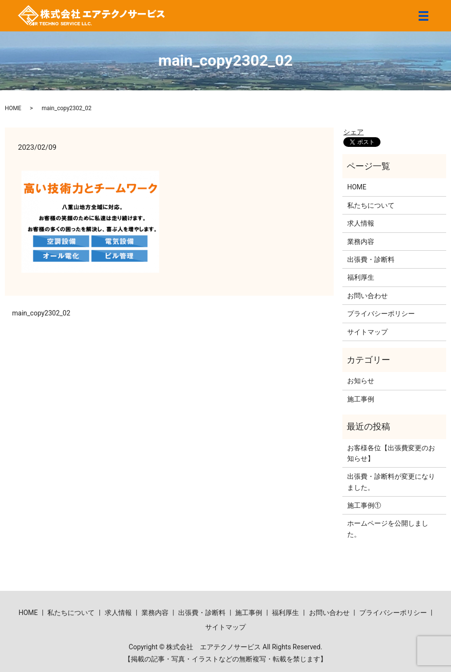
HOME (13, 108)
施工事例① (364, 505)
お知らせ (360, 381)
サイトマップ (367, 332)
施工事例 (360, 399)
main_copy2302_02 (41, 313)
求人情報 (360, 223)
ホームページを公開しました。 (387, 528)
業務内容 (360, 241)
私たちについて (371, 205)
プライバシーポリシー (381, 313)
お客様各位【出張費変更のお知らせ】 (391, 453)
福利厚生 (360, 277)
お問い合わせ (367, 296)
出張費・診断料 (371, 259)
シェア (353, 132)
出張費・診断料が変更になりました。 (391, 481)
